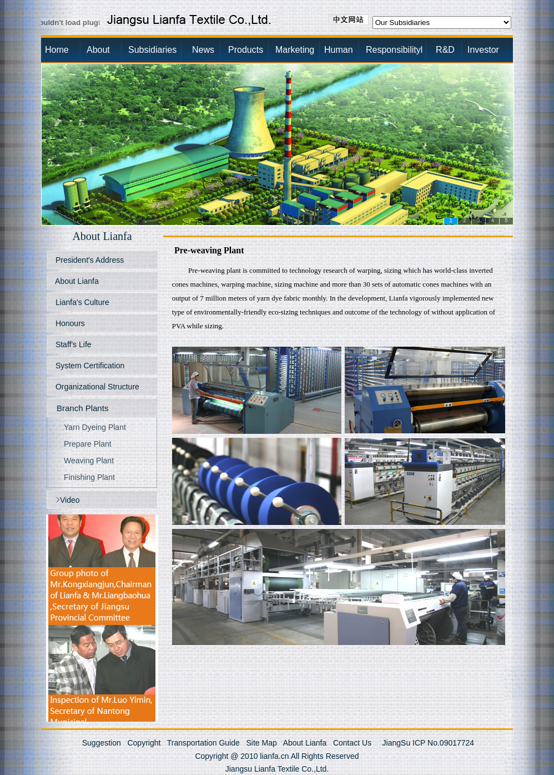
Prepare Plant (88, 443)
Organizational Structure (96, 386)
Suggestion (101, 742)
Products (245, 49)
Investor (483, 49)
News (203, 49)
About (98, 49)
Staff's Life (72, 344)
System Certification (88, 365)
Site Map (261, 742)
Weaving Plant (89, 460)
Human (338, 49)
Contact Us (352, 742)
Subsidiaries (152, 49)
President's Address (88, 260)
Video (70, 500)
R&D (437, 49)
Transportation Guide (203, 742)
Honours (69, 323)
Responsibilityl (391, 49)
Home (57, 49)
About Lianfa (76, 281)
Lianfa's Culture (81, 302)
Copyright (143, 742)
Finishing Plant (89, 477)
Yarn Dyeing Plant (95, 427)
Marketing (294, 49)
